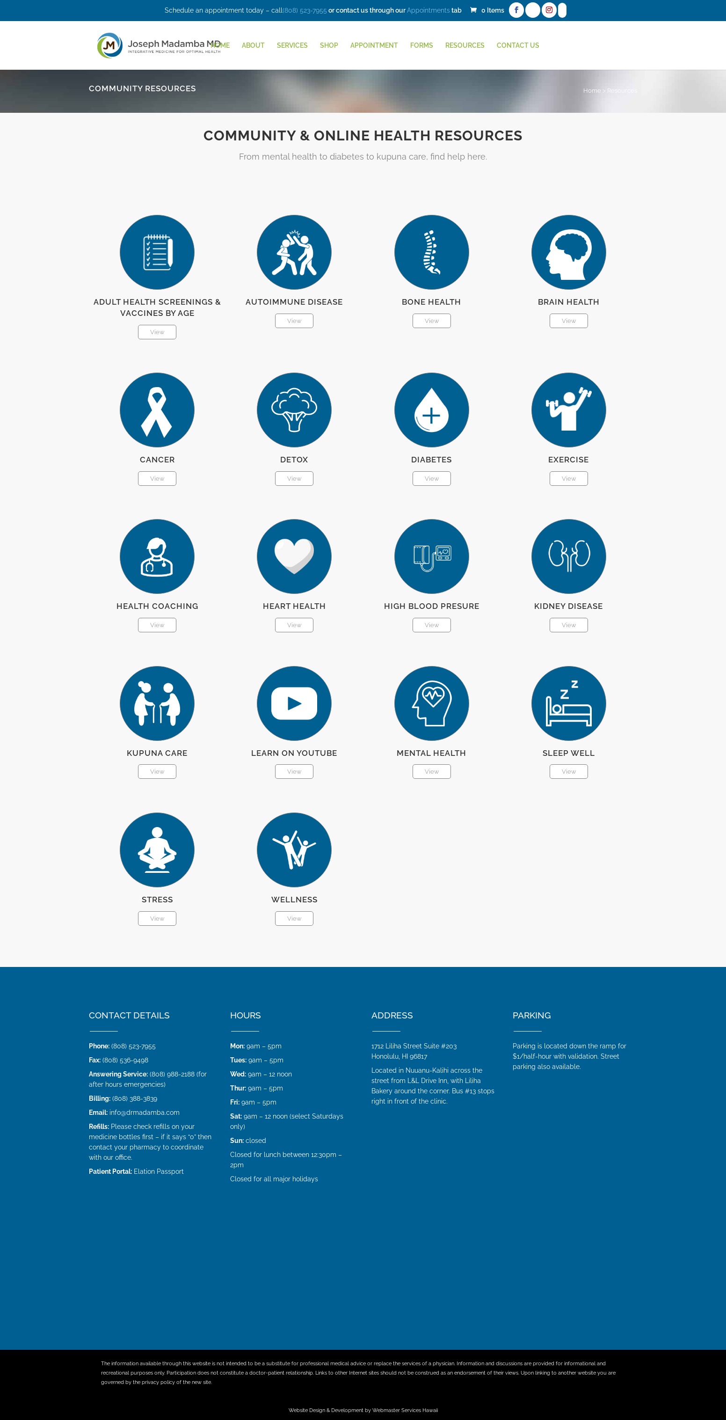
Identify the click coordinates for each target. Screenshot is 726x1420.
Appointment (374, 45)
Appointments (428, 10)
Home (592, 90)
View (157, 332)
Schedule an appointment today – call (224, 10)
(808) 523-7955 (305, 10)
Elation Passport (159, 1171)
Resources (465, 45)
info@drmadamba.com (144, 1112)
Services (292, 45)
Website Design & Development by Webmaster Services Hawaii (363, 1410)
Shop (329, 45)
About (253, 45)
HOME (220, 45)
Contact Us (518, 45)
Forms (421, 45)
